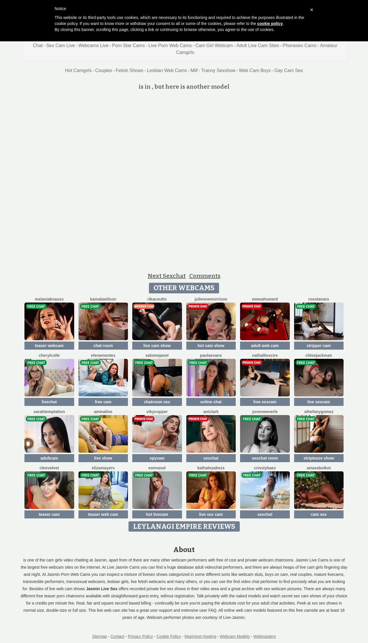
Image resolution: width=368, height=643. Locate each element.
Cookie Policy (169, 636)
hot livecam (157, 514)
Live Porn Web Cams (170, 45)
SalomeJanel (156, 355)
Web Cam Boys (255, 70)
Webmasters (264, 636)
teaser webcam (49, 345)
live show (103, 458)
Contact (117, 636)
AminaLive (103, 411)
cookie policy (270, 23)
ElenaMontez (103, 355)
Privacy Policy (140, 636)
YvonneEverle (265, 411)
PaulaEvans (211, 355)
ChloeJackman (318, 355)
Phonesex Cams (299, 45)
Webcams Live (93, 45)
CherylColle (49, 355)
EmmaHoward (265, 299)
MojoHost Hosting (200, 636)
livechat (49, 402)
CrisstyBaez (265, 468)
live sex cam (211, 514)
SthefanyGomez (319, 411)
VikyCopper (157, 411)
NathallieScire (265, 355)
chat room (103, 345)
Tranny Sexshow (218, 70)
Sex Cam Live (60, 45)
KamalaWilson (103, 299)
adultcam (49, 458)
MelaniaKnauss (49, 299)
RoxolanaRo (318, 299)
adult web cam (265, 345)
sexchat (211, 458)
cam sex (319, 514)
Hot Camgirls (78, 70)
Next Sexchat (167, 275)
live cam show (157, 345)
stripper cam (319, 345)
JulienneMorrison (211, 299)
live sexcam (318, 402)
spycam (157, 458)
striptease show (319, 458)
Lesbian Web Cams (167, 70)
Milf (194, 70)
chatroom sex (157, 402)
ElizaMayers (103, 468)
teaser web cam (103, 514)
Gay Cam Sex (288, 70)
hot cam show (211, 345)
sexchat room (265, 458)
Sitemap (99, 636)
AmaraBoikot (319, 468)
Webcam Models (235, 636)
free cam (103, 402)
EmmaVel (157, 468)
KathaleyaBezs (211, 468)
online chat (211, 402)
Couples (103, 70)
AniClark (210, 411)
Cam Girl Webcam (214, 45)
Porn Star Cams (128, 45)
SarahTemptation (49, 411)
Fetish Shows (129, 70)
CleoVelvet (49, 468)
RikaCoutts (157, 299)
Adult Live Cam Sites (257, 45)
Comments (205, 275)
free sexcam (265, 402)
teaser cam (49, 514)
